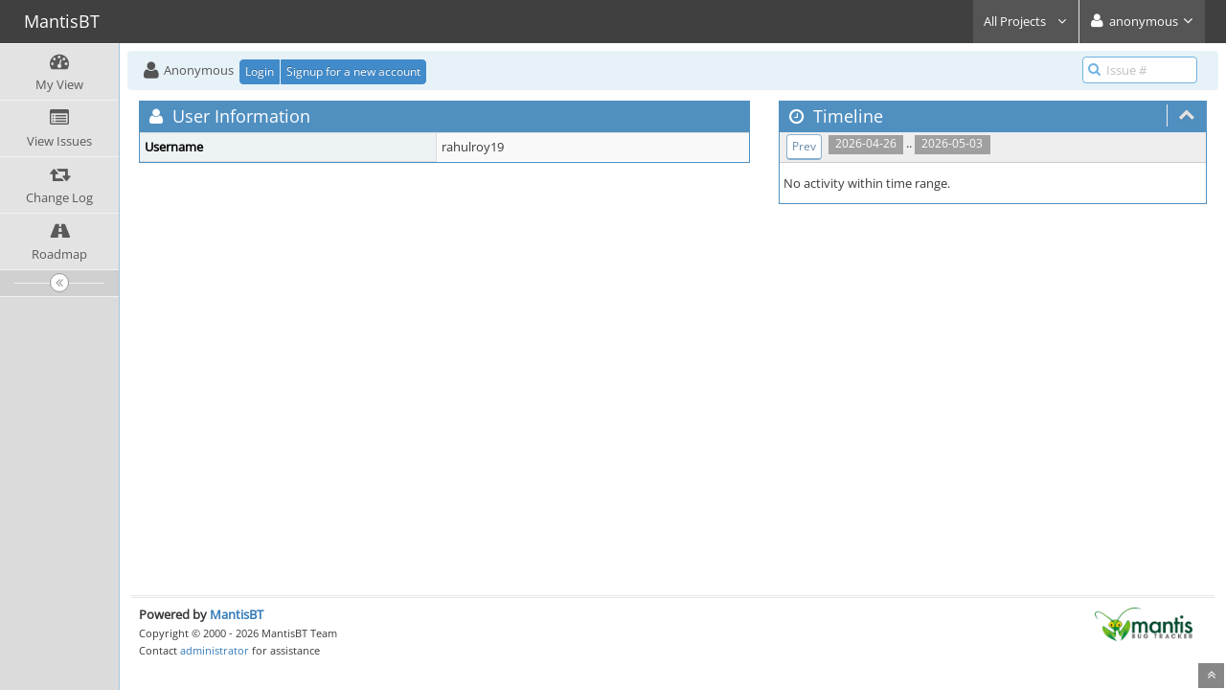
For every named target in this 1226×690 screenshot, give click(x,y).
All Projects (1026, 21)
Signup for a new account (353, 71)
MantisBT (236, 614)
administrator (214, 650)
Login (259, 71)
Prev (804, 146)
